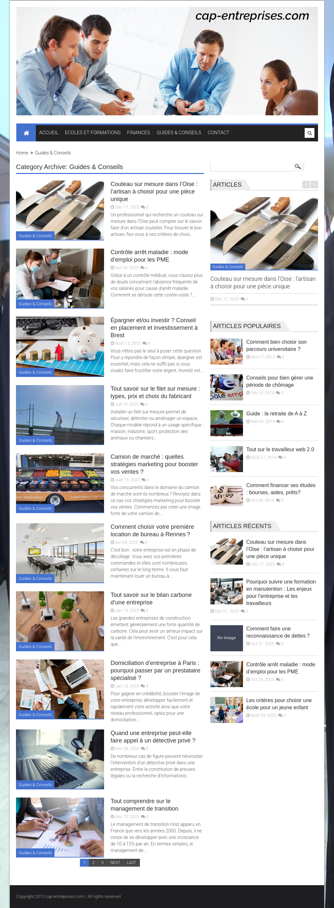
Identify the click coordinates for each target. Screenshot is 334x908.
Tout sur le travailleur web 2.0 (280, 449)
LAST (131, 862)
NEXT (115, 862)
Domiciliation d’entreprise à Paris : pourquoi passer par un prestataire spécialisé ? (155, 670)
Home (22, 152)
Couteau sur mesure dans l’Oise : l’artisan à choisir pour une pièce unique (154, 191)
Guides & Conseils (53, 152)
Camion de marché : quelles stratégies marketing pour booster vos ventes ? (154, 464)
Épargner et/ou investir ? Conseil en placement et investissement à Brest (154, 328)
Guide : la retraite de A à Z (276, 413)
